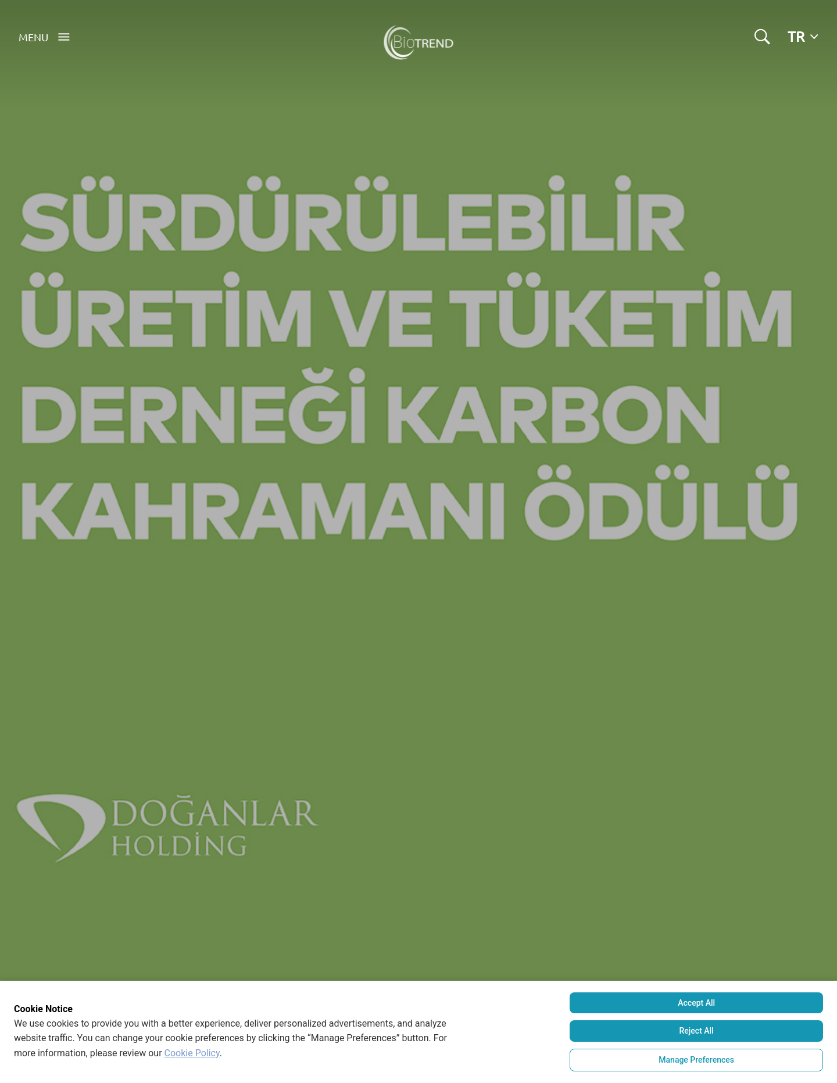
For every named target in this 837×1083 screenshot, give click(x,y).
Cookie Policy (192, 1053)
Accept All (696, 1002)
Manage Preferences (696, 1059)
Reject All (696, 1030)
